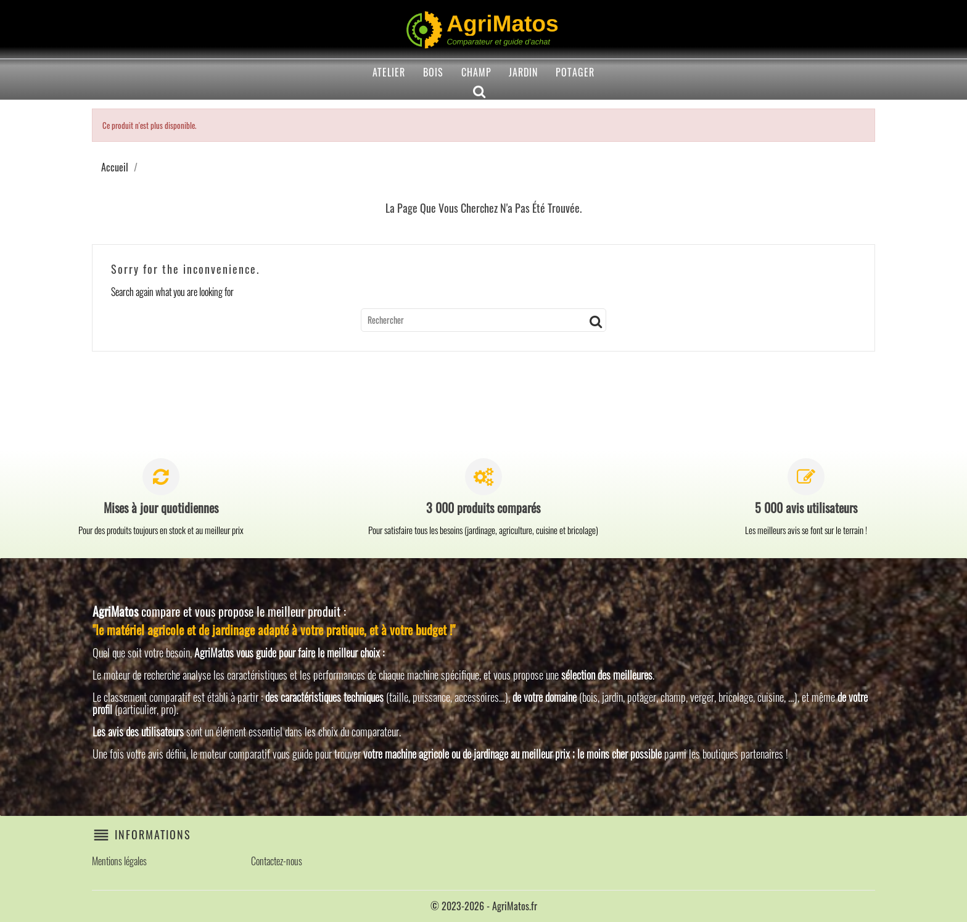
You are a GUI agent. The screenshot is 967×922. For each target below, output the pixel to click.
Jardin (523, 72)
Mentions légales (119, 861)
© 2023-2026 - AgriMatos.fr (483, 906)
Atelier (388, 72)
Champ (476, 72)
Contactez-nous (276, 861)
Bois (433, 72)
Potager (575, 72)
